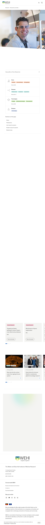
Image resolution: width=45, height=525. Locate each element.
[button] (42, 2)
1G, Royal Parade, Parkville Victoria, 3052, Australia (10, 471)
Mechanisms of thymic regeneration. (31, 329)
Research (7, 7)
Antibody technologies (20, 101)
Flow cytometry (29, 101)
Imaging (13, 101)
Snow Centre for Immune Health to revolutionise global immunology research (33, 374)
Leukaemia (21, 91)
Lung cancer (26, 91)
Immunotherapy (20, 82)
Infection (13, 82)
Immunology (14, 110)
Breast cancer (14, 91)
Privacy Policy (6, 523)
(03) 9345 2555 (8, 473)
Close (39, 522)
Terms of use (13, 523)
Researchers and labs (14, 7)
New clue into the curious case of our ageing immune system (13, 374)
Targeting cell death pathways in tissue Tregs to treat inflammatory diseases (14, 330)
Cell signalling (26, 82)
